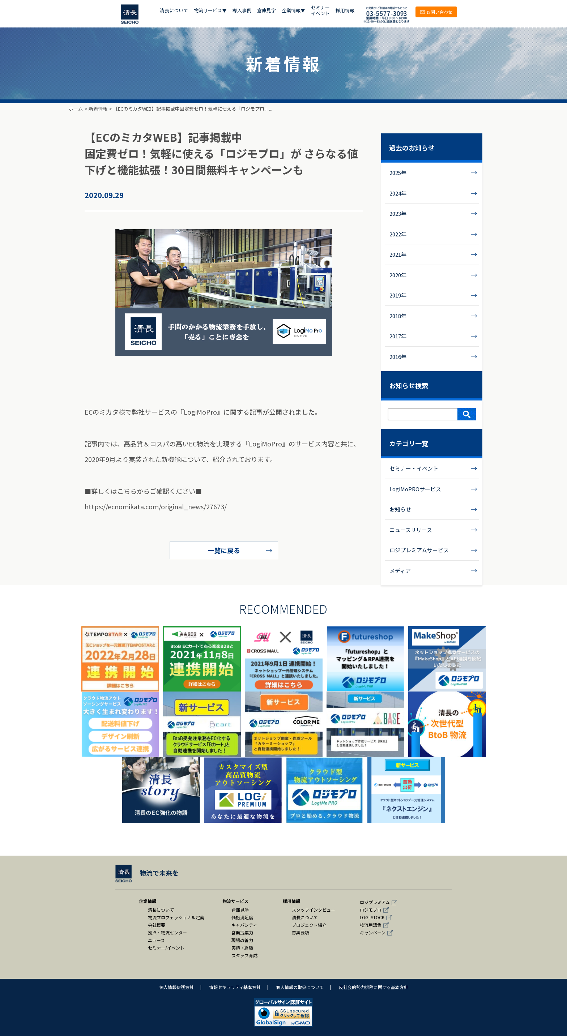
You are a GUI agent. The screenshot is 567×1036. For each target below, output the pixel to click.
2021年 (397, 254)
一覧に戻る (224, 550)
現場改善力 (242, 940)
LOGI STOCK (372, 917)
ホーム (76, 108)
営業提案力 (242, 932)
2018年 (397, 316)
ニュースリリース (410, 530)
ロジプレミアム (375, 902)
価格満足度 (242, 917)
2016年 (397, 356)
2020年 (397, 275)
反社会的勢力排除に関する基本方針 (373, 987)
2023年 (397, 213)
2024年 (397, 193)
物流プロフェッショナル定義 (176, 917)
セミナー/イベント (166, 948)
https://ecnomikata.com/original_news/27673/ (156, 506)
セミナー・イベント (413, 468)
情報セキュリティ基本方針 (235, 987)
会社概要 (156, 925)
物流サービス (235, 901)
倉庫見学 (266, 11)
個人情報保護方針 (176, 987)
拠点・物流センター (167, 932)
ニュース (156, 940)
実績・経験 (242, 948)
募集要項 (300, 932)
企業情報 (147, 901)
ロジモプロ (370, 910)
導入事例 (242, 11)
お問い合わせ (436, 12)
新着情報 (98, 108)
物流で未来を (147, 872)
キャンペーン (372, 932)
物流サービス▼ (210, 11)
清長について (174, 11)
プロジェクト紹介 (309, 925)
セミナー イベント (320, 11)
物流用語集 (370, 925)
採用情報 (345, 11)
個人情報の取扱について (300, 987)
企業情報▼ (293, 11)
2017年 (397, 336)
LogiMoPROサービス (415, 489)
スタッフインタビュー (313, 910)
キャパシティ (244, 925)
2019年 (397, 295)
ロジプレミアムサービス (419, 550)
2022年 (397, 234)
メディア (400, 570)
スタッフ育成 (244, 955)
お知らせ (400, 509)
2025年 (397, 172)
